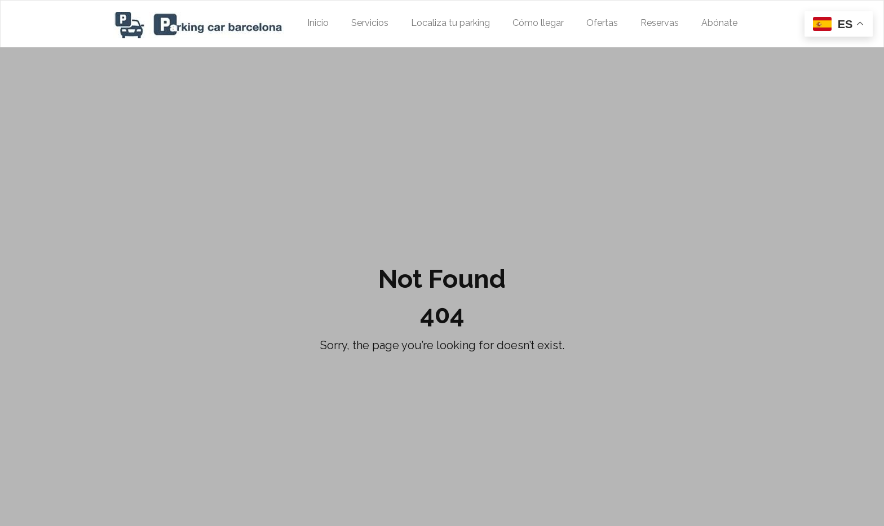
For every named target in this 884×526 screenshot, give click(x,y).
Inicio (318, 22)
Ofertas (602, 22)
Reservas (659, 22)
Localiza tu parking (450, 22)
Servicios (369, 22)
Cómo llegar (538, 22)
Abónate (719, 22)
